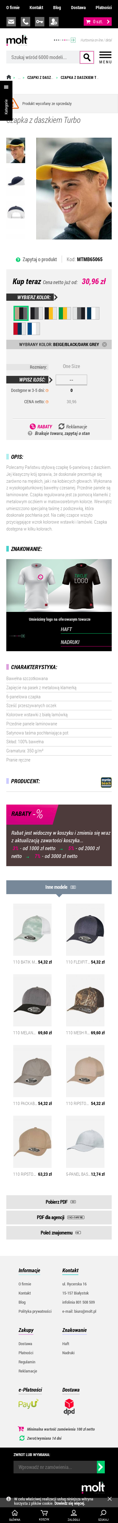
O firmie (13, 7)
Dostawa (78, 7)
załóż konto (54, 21)
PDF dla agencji (50, 1217)
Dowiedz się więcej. (69, 1503)
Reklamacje (28, 1371)
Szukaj (87, 57)
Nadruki (68, 1352)
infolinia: (25, 21)
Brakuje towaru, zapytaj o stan (62, 433)
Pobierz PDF (56, 1202)
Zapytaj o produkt (40, 259)
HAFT (66, 629)
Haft (65, 1343)
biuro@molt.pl (11, 21)
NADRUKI (70, 642)
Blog (57, 7)
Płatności (104, 7)
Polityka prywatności (35, 1311)
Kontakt (36, 7)
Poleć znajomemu (56, 1232)
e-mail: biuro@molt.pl (79, 1311)
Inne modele (56, 887)
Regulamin (27, 1362)
